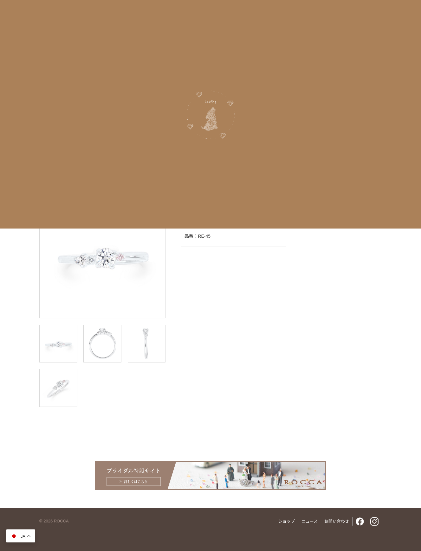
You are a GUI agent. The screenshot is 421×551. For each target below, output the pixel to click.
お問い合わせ (336, 521)
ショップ (286, 521)
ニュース (309, 521)
